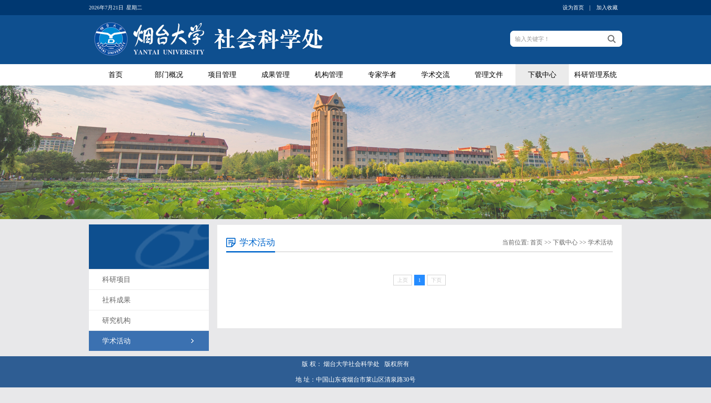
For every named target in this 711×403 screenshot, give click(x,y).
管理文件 (489, 74)
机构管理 (329, 74)
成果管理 (275, 74)
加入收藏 (607, 7)
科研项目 (116, 279)
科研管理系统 (595, 74)
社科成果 (116, 300)
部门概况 (169, 74)
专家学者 (382, 74)
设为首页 (573, 7)
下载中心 (542, 74)
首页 (115, 74)
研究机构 (116, 320)
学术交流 (435, 74)
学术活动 (116, 341)
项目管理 (222, 74)
